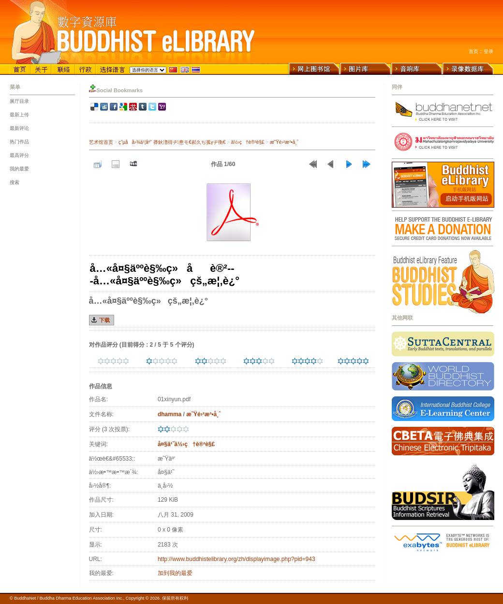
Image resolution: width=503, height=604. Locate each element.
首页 (473, 51)
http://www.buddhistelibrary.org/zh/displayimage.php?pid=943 (236, 559)
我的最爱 (19, 168)
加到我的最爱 (175, 573)
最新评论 (19, 128)
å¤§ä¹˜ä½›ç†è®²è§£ (186, 444)
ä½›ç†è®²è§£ (248, 142)
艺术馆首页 (101, 142)
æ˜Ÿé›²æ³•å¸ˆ (284, 142)
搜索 (14, 182)
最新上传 (19, 114)
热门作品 (19, 141)
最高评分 (19, 155)
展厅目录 (19, 101)
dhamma (169, 414)
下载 (104, 320)
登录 (488, 51)
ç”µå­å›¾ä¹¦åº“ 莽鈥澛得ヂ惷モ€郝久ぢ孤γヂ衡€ (171, 142)
